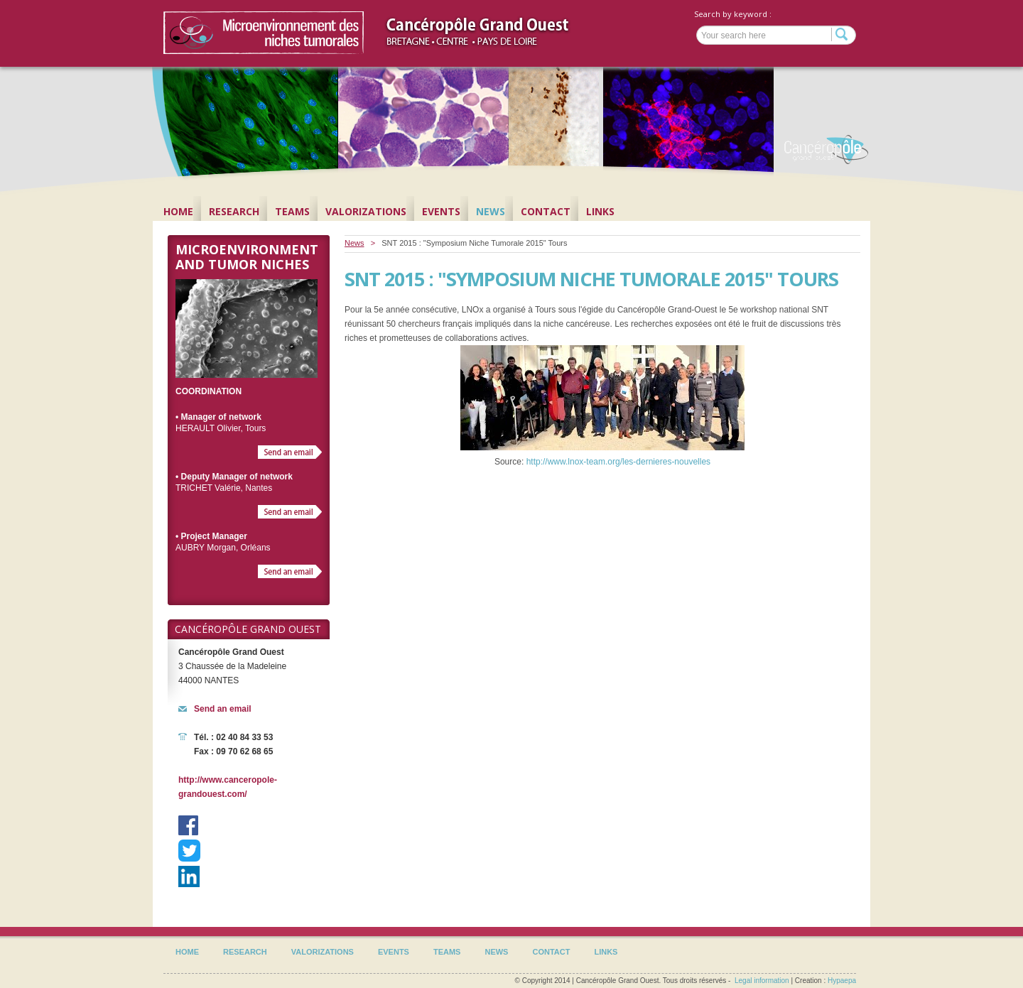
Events (441, 211)
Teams (292, 211)
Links (600, 211)
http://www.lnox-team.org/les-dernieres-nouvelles (618, 462)
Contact (545, 211)
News (490, 211)
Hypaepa (842, 980)
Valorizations (365, 211)
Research (234, 211)
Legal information (762, 980)
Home (178, 211)
